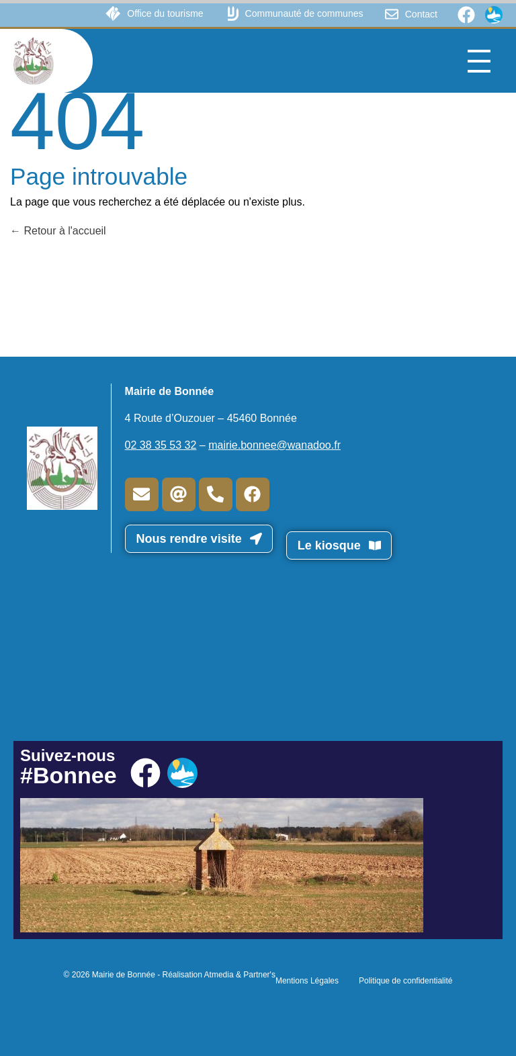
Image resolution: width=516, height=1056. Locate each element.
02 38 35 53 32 (161, 445)
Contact (421, 14)
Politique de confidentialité (405, 980)
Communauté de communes (304, 13)
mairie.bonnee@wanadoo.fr (274, 445)
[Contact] (391, 14)
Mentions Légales (307, 980)
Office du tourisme (165, 13)
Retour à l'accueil (58, 230)
